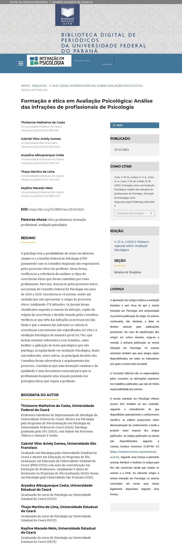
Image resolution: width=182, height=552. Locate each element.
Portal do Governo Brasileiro (29, 2)
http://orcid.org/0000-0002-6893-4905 (40, 196)
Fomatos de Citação (130, 213)
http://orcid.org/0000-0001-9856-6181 (40, 130)
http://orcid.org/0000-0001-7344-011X (40, 179)
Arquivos (39, 85)
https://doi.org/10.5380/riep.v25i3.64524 (56, 209)
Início (25, 85)
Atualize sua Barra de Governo (72, 2)
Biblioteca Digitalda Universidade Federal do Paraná (104, 43)
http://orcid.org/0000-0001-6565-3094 (40, 147)
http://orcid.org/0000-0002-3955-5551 (40, 163)
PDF (119, 125)
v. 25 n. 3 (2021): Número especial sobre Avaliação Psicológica (95, 85)
